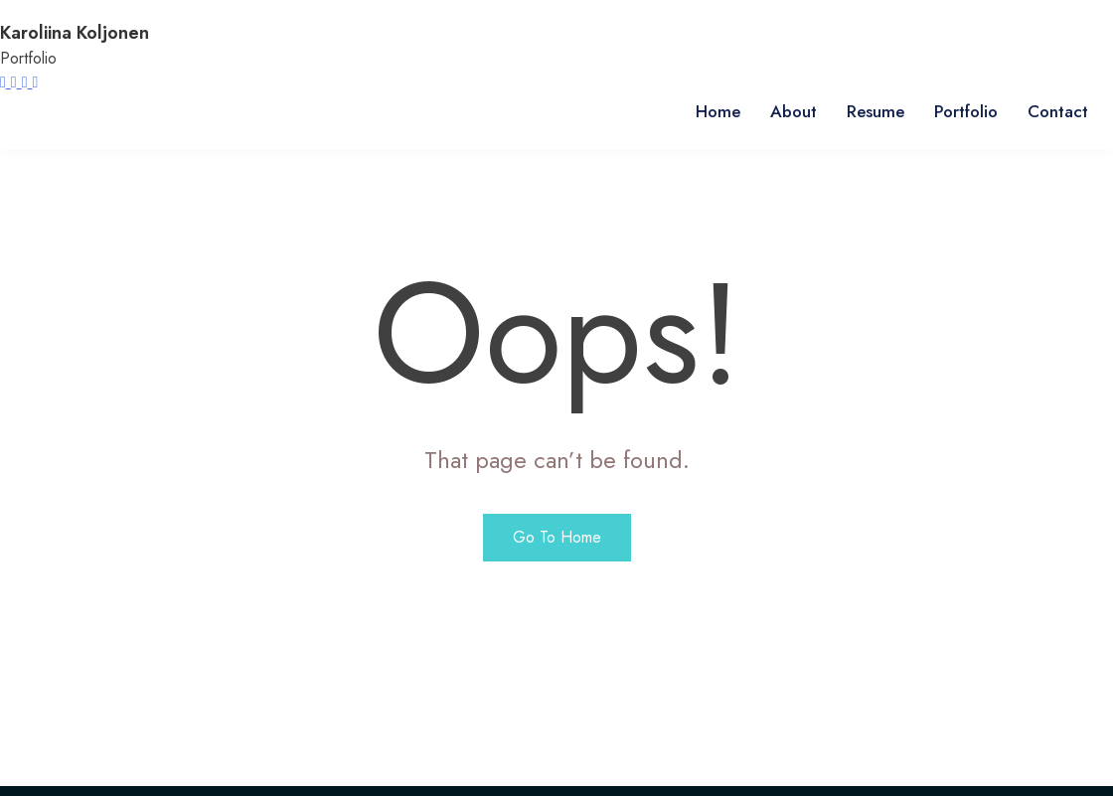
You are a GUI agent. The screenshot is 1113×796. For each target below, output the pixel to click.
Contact (1058, 111)
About (793, 111)
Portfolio (966, 111)
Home (718, 111)
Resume (875, 111)
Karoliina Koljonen (74, 33)
